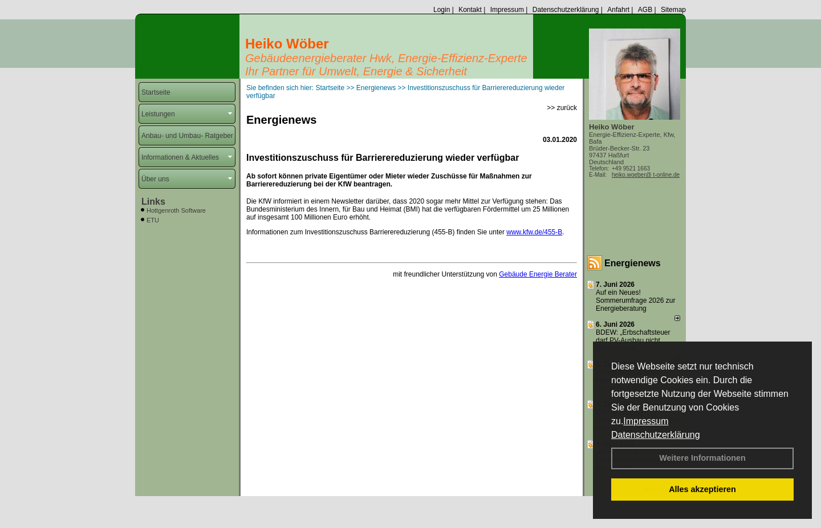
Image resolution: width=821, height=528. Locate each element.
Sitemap (673, 10)
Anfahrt (618, 10)
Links (153, 201)
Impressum (645, 421)
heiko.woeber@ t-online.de (646, 175)
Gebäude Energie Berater (538, 274)
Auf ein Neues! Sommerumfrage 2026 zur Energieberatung (635, 300)
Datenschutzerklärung (655, 435)
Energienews (632, 263)
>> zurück (562, 108)
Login (441, 10)
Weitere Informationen (702, 457)
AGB (645, 10)
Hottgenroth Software (176, 210)
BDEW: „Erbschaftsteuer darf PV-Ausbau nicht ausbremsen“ (633, 340)
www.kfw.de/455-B (534, 232)
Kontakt (470, 10)
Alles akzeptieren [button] (702, 489)
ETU (153, 220)
